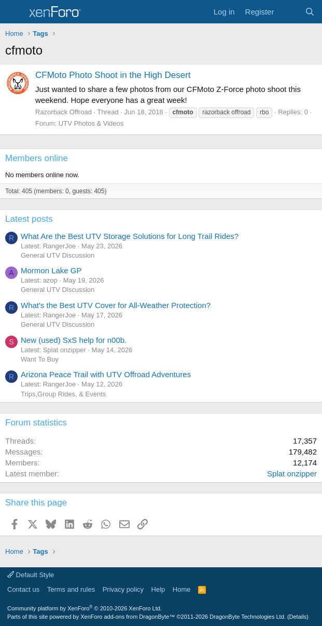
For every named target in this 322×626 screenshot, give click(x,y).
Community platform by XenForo (84, 608)
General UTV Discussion (57, 255)
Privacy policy (123, 589)
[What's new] (289, 11)
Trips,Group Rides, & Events (63, 394)
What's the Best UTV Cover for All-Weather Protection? (116, 305)
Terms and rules (71, 589)
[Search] (310, 11)
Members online (36, 158)
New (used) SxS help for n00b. (74, 340)
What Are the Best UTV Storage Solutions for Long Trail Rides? (130, 236)
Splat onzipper (292, 473)
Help (158, 589)
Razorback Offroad (63, 112)
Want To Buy (40, 359)
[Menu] (14, 12)
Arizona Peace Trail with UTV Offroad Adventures (106, 374)
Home (182, 589)
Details (298, 617)
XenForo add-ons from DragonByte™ (127, 617)
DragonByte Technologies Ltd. (247, 617)
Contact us (23, 589)
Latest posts (29, 219)
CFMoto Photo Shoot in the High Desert (113, 75)
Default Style (30, 575)
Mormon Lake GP (51, 270)
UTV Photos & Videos (91, 123)
